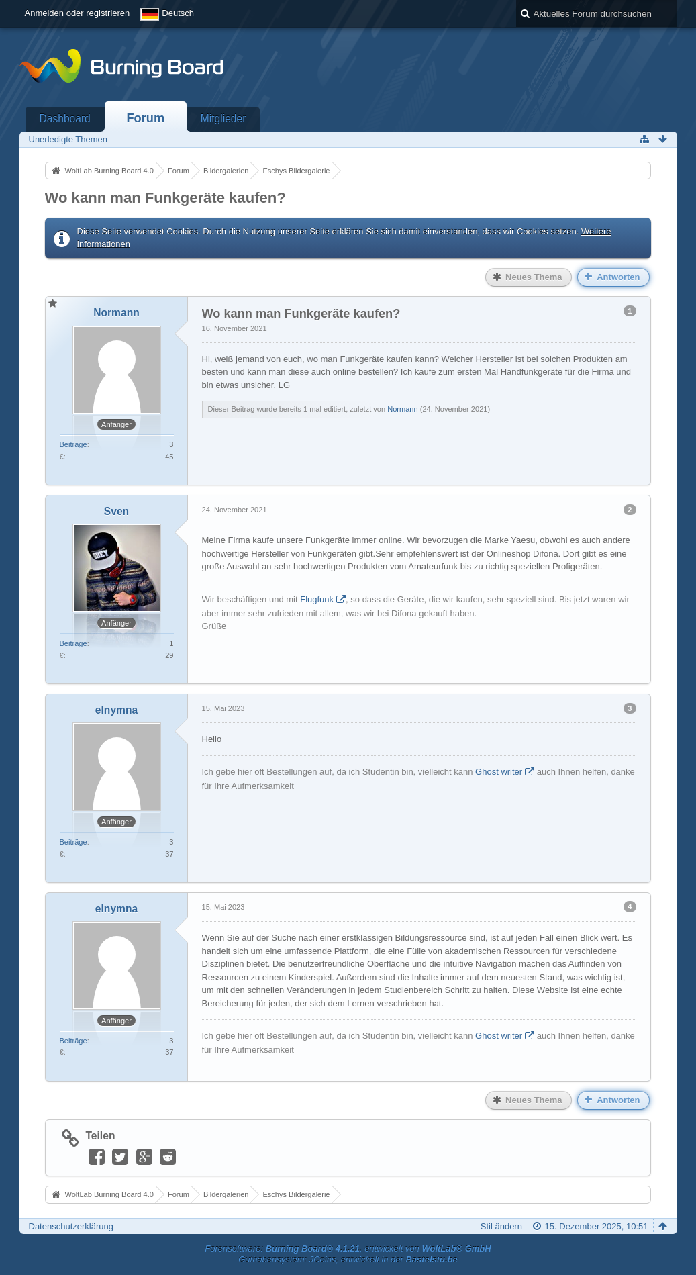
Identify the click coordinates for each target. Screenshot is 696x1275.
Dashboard (65, 118)
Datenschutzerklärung (71, 1226)
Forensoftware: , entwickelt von (348, 1248)
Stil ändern (501, 1226)
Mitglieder (223, 118)
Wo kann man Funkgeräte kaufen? (165, 197)
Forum (146, 118)
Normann (402, 409)
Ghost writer (498, 772)
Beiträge (73, 444)
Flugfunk (317, 599)
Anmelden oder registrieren (77, 13)
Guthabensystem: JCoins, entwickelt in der (348, 1259)
